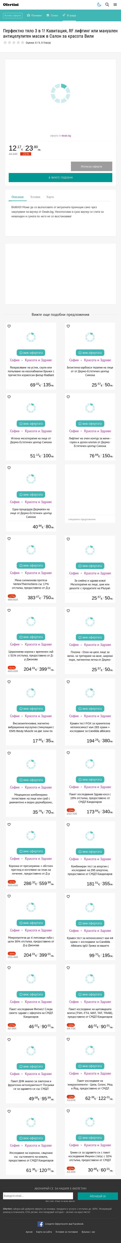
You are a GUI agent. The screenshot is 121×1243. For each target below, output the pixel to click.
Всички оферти (13, 15)
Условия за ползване (67, 1231)
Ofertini (11, 4)
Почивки (34, 16)
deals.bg (66, 135)
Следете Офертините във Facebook (64, 1223)
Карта (50, 196)
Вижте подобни (60, 177)
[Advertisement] (60, 273)
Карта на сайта (44, 1231)
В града (69, 16)
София (15, 360)
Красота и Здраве (38, 360)
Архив (29, 1231)
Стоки (52, 16)
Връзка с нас (88, 1231)
